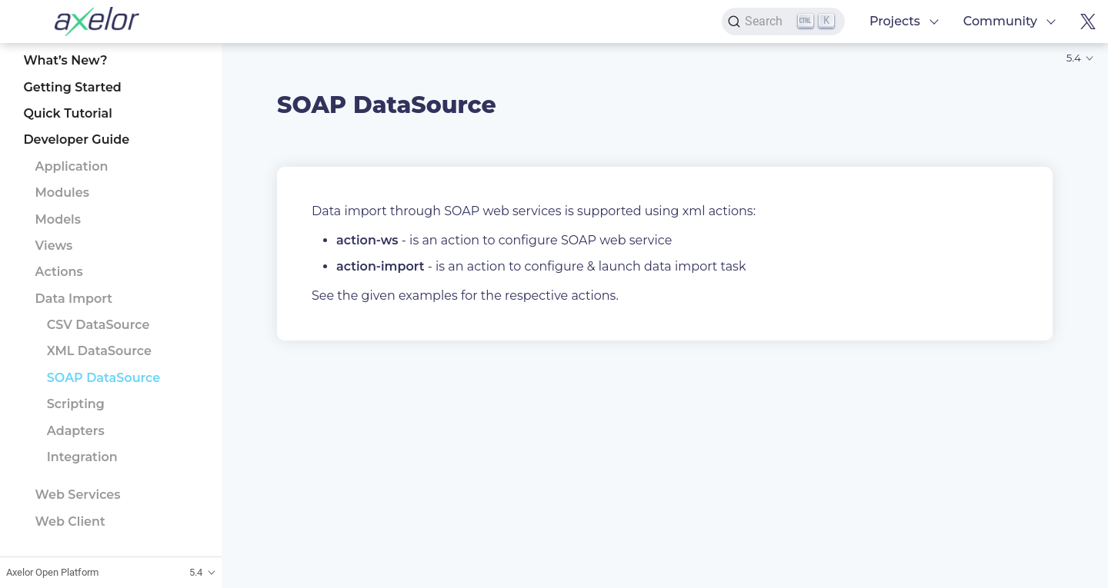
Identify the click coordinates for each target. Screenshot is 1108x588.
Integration (82, 457)
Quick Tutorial (67, 113)
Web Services (78, 494)
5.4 (1073, 57)
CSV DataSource (98, 324)
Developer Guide (76, 139)
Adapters (76, 431)
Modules (62, 192)
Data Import (74, 298)
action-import (380, 266)
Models (58, 219)
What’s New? (65, 60)
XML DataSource (99, 351)
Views (54, 245)
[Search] (783, 21)
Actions (59, 271)
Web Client (70, 521)
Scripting (76, 404)
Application (71, 166)
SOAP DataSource (103, 377)
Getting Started (72, 87)
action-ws (367, 240)
